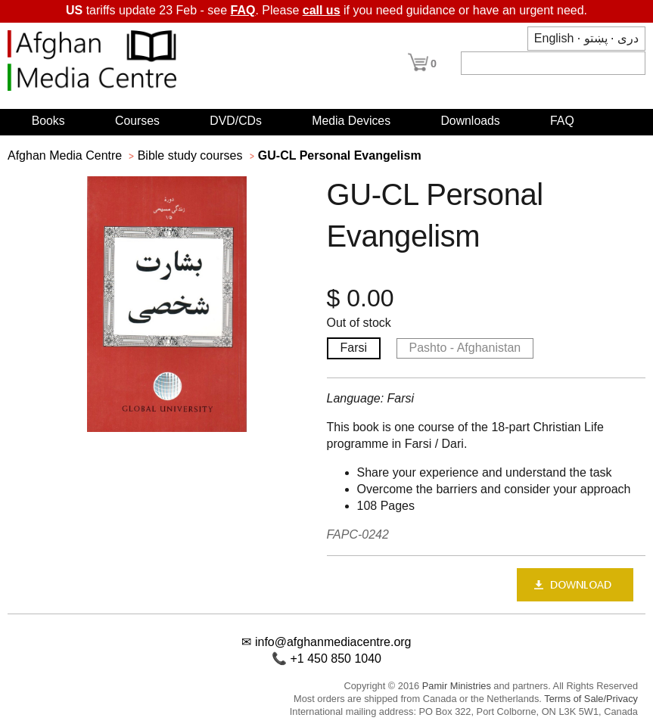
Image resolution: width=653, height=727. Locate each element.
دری (628, 38)
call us (321, 10)
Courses (137, 120)
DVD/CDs (236, 120)
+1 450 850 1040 (335, 658)
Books (48, 120)
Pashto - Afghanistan (465, 347)
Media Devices (351, 120)
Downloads (469, 120)
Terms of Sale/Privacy (591, 698)
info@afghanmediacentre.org (333, 641)
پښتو (596, 38)
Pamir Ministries (456, 685)
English (554, 38)
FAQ (243, 10)
